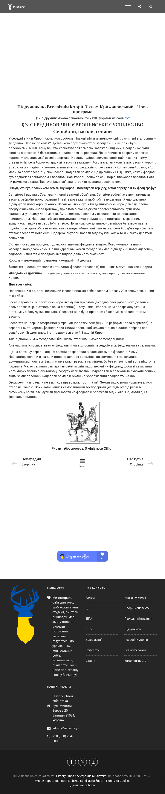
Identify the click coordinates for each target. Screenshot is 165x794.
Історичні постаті (136, 660)
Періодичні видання (138, 618)
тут (127, 118)
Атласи (91, 597)
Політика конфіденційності (85, 780)
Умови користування (50, 780)
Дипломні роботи (82, 785)
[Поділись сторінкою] (140, 6)
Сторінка (38, 461)
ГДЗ (88, 608)
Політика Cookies (118, 780)
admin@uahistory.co (67, 728)
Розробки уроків (136, 639)
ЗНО (89, 629)
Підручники (132, 629)
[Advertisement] (82, 66)
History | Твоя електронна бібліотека (81, 776)
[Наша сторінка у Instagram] (93, 762)
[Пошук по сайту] (151, 6)
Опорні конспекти (137, 608)
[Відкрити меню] (128, 6)
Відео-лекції (94, 639)
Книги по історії (135, 597)
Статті (90, 660)
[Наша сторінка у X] (82, 762)
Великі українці (135, 650)
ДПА (89, 618)
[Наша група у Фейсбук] (71, 762)
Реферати (92, 650)
